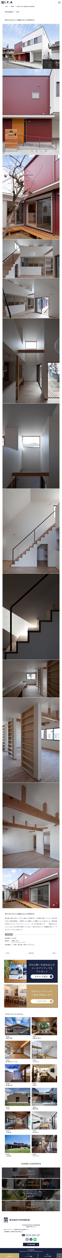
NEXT (54, 953)
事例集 (12, 6)
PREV (7, 953)
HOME (6, 6)
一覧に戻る (31, 953)
